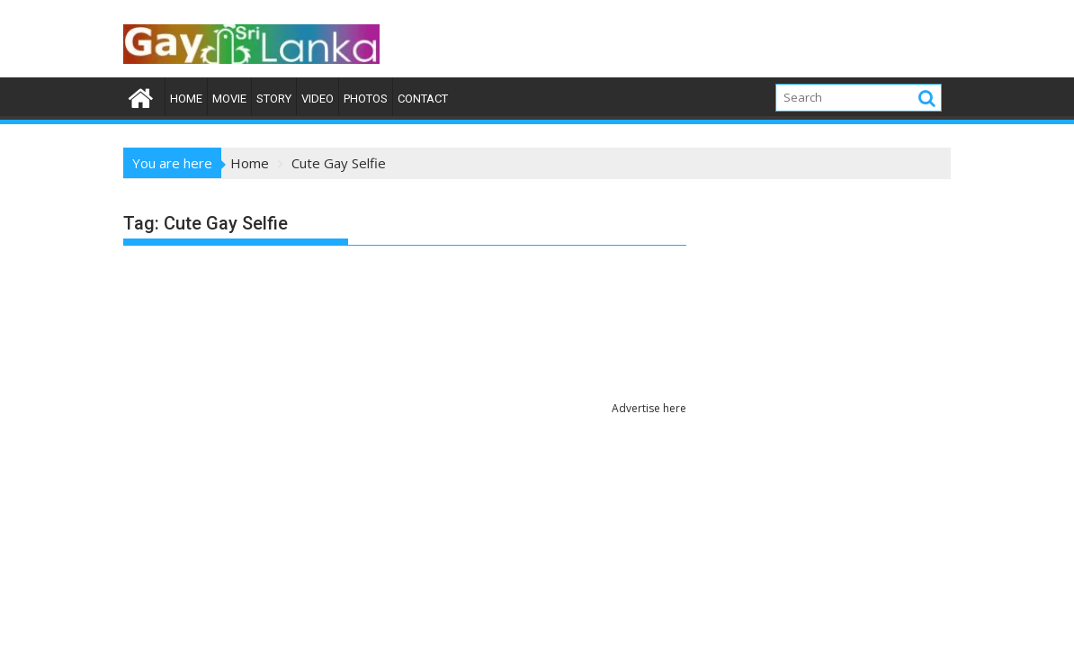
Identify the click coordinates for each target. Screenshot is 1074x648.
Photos (366, 98)
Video (317, 98)
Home (186, 98)
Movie (229, 98)
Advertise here (649, 408)
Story (273, 98)
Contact (423, 98)
